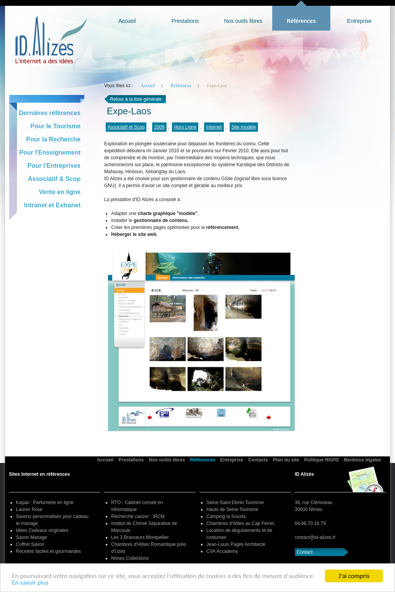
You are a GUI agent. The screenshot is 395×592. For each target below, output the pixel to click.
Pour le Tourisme (55, 126)
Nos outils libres (243, 21)
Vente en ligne (60, 192)
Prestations (185, 21)
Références (301, 21)
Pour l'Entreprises (54, 165)
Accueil (127, 21)
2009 (159, 127)
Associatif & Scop (54, 179)
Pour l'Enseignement (50, 152)
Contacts (258, 460)
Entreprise (359, 21)
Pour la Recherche (53, 139)
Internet (214, 127)
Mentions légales (362, 460)
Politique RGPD (321, 460)
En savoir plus (30, 583)
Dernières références (50, 113)
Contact (305, 552)
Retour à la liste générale (135, 99)
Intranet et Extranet (52, 205)
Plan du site (286, 460)
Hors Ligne (185, 127)
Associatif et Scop (126, 127)
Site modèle (244, 127)
